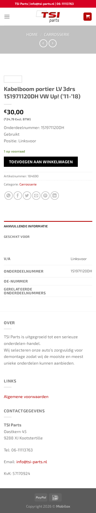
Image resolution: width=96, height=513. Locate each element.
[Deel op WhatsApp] (8, 195)
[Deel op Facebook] (18, 195)
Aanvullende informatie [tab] (26, 226)
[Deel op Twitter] (27, 195)
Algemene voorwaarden (26, 396)
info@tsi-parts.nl (31, 461)
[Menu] (7, 16)
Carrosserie (57, 34)
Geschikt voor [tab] (16, 237)
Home (32, 34)
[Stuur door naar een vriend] (36, 195)
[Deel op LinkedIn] (54, 195)
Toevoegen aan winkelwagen (41, 161)
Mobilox (63, 506)
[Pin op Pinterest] (45, 195)
